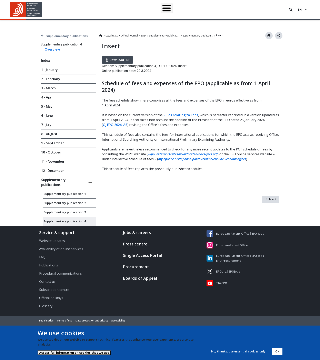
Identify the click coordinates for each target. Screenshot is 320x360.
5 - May (46, 106)
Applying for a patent (150, 9)
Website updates (52, 241)
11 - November (52, 161)
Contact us (47, 281)
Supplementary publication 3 (65, 212)
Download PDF (120, 60)
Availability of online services (61, 249)
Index (45, 60)
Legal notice (46, 320)
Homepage (89, 9)
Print (269, 35)
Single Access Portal (142, 255)
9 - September (52, 143)
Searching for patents (117, 9)
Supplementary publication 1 (65, 194)
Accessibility (118, 320)
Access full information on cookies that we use (74, 352)
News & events (204, 9)
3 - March (48, 88)
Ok (277, 351)
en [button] (300, 9)
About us (245, 9)
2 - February (50, 79)
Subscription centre (54, 289)
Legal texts (112, 35)
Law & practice (179, 9)
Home (100, 35)
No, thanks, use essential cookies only (238, 351)
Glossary (45, 306)
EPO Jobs (257, 233)
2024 (143, 35)
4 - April (47, 97)
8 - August (49, 134)
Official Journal (129, 35)
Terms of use (64, 320)
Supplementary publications (67, 36)
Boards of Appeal (140, 278)
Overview (52, 49)
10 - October (51, 152)
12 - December (52, 170)
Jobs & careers (137, 232)
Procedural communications (60, 273)
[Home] (26, 9)
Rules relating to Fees (180, 115)
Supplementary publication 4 (198, 35)
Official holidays (51, 298)
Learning (227, 9)
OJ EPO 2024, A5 (115, 125)
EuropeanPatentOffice (232, 245)
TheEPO (221, 283)
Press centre (135, 244)
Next (272, 199)
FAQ (42, 257)
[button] (42, 10)
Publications (48, 265)
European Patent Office (232, 233)
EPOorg (221, 271)
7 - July (46, 125)
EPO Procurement (228, 261)
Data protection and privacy (92, 320)
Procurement (136, 266)
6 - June (47, 115)
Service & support (56, 232)
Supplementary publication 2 (65, 203)
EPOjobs (234, 271)
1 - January (49, 69)
